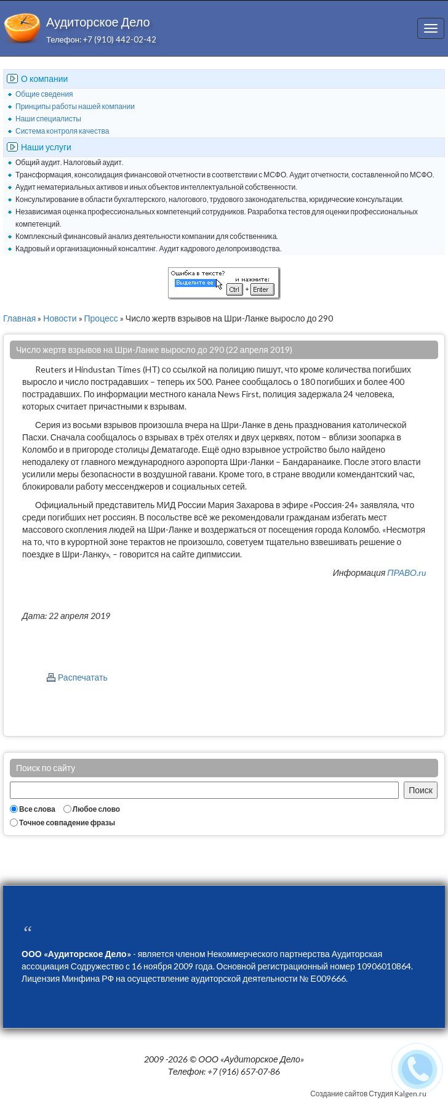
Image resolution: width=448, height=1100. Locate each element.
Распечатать (83, 677)
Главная (19, 318)
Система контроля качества (62, 130)
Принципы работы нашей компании (75, 106)
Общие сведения (44, 94)
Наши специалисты (48, 118)
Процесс (101, 318)
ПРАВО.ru (406, 572)
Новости (59, 318)
